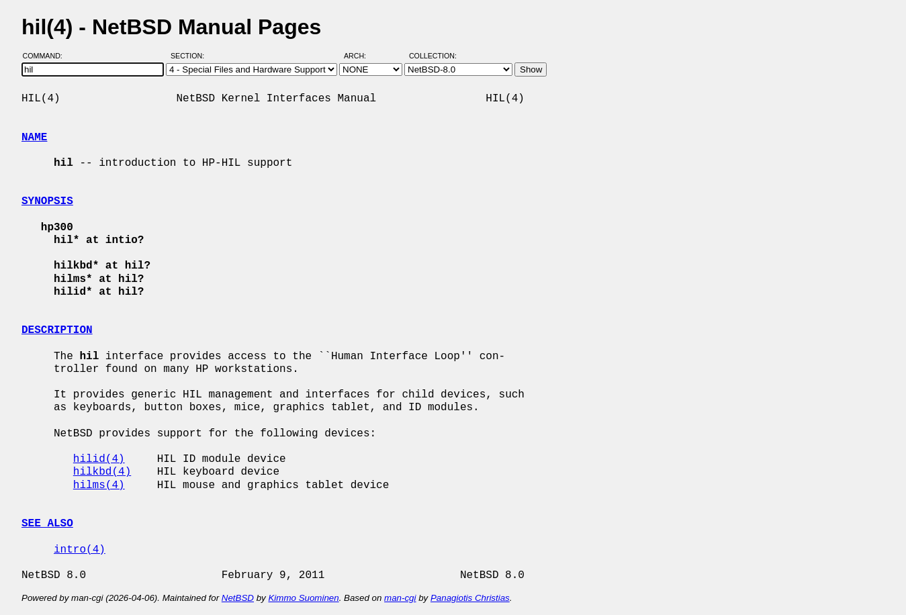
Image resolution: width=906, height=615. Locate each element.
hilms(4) (99, 485)
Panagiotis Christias (470, 598)
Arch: (361, 56)
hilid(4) (99, 459)
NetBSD (238, 598)
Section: (190, 56)
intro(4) (79, 549)
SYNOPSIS (47, 201)
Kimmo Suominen (303, 598)
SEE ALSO (47, 523)
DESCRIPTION (57, 330)
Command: (47, 56)
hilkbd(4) (102, 472)
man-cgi (400, 598)
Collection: (433, 56)
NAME (34, 137)
